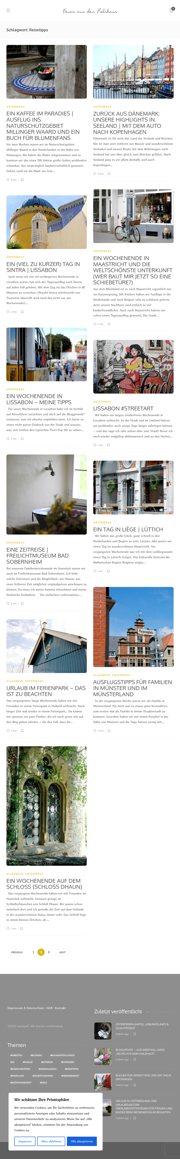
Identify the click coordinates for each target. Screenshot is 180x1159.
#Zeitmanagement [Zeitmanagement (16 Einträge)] (20, 1082)
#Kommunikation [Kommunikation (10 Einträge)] (20, 1069)
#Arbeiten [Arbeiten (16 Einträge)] (16, 1055)
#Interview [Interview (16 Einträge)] (67, 1062)
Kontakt (60, 1008)
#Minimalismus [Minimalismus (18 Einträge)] (47, 1069)
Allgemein (101, 675)
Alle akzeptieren (82, 1141)
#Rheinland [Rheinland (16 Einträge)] (17, 1075)
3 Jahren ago (122, 1085)
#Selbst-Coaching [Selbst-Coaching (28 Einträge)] (42, 1075)
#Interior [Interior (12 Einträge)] (47, 1062)
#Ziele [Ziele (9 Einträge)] (43, 1082)
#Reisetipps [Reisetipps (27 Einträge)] (71, 1069)
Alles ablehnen (51, 1141)
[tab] (118, 1011)
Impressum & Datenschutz (26, 1008)
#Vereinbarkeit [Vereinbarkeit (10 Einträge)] (70, 1075)
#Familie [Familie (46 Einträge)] (27, 1062)
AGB (49, 1008)
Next (62, 952)
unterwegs (15, 106)
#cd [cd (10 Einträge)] (12, 1062)
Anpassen (25, 1141)
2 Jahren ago (122, 1033)
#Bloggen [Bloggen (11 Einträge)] (36, 1055)
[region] (56, 1121)
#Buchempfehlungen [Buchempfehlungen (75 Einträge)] (62, 1055)
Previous (17, 952)
